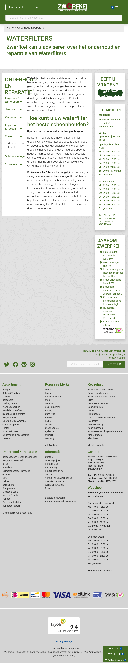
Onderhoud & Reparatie (19, 452)
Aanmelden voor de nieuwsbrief (61, 501)
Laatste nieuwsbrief (55, 497)
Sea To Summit (52, 407)
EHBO (91, 410)
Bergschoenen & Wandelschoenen (20, 457)
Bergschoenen (9, 417)
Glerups (49, 403)
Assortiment (23, 7)
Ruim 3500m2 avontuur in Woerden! (110, 255)
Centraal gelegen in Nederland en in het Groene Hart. (113, 273)
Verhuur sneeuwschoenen (58, 478)
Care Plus (50, 414)
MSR (47, 400)
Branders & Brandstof (99, 403)
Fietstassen (94, 414)
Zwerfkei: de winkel (54, 481)
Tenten (6, 428)
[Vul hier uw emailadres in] (84, 364)
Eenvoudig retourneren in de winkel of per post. (112, 290)
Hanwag (49, 438)
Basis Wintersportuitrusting (102, 396)
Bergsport (7, 400)
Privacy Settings (64, 641)
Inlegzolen (93, 421)
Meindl (48, 389)
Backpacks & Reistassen (100, 389)
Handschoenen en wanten (101, 417)
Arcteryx (49, 410)
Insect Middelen (10, 431)
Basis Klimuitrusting (98, 393)
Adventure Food (53, 396)
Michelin (49, 435)
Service (48, 474)
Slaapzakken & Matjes (13, 414)
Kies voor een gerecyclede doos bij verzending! (112, 301)
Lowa (48, 393)
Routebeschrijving (54, 471)
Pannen (6, 498)
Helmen (6, 481)
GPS (4, 478)
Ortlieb (48, 424)
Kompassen (8, 488)
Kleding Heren (9, 403)
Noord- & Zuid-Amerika (14, 421)
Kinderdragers (95, 435)
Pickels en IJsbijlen (12, 502)
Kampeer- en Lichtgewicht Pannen (105, 431)
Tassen (6, 438)
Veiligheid (7, 389)
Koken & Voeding (11, 393)
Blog (47, 488)
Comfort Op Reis (11, 424)
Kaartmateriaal (96, 428)
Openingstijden (53, 460)
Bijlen (90, 400)
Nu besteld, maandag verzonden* (110, 123)
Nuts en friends (10, 495)
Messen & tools (10, 491)
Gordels (6, 474)
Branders (7, 467)
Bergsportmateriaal (12, 460)
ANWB (48, 417)
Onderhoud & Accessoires (15, 435)
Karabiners (8, 485)
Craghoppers (52, 428)
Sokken (6, 396)
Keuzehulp (96, 384)
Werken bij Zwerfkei (55, 485)
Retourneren (51, 464)
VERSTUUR (114, 364)
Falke (48, 421)
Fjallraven (50, 431)
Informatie (53, 452)
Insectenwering (96, 424)
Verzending (51, 467)
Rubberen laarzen (11, 505)
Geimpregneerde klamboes (16, 471)
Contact (49, 457)
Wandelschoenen (11, 407)
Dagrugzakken (95, 407)
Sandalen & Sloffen (12, 410)
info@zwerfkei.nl (106, 221)
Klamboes (93, 438)
